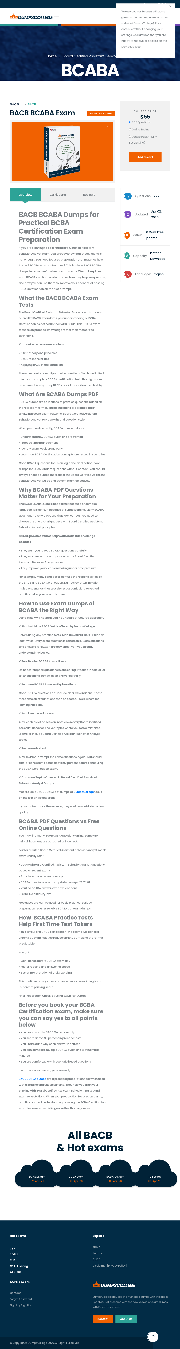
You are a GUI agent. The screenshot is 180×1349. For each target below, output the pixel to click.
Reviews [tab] (89, 194)
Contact (15, 1293)
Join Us (97, 1253)
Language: (144, 274)
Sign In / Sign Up (20, 1305)
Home (51, 56)
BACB (32, 104)
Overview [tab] (25, 194)
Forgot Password (21, 1299)
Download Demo (101, 113)
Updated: (146, 214)
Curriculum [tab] (58, 194)
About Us (126, 1319)
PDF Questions (139, 122)
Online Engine (139, 129)
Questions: (142, 196)
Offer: (146, 235)
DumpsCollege (84, 792)
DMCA (96, 1259)
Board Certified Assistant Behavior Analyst (98, 56)
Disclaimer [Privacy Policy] (110, 1265)
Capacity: (146, 256)
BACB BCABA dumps (32, 1079)
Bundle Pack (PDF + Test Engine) (143, 140)
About (96, 1247)
